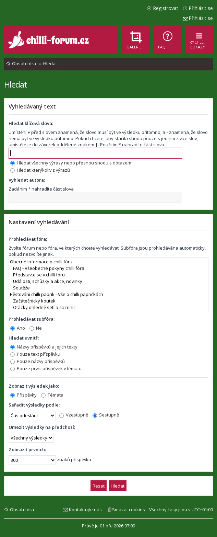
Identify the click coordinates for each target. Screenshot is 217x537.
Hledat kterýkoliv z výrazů (40, 170)
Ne (35, 328)
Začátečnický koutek (108, 301)
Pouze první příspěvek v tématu (46, 368)
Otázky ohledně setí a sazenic (108, 307)
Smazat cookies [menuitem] (128, 509)
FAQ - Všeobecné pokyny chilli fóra (108, 268)
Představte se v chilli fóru (108, 275)
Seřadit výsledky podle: (34, 405)
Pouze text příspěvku (35, 354)
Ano (17, 328)
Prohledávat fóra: (28, 239)
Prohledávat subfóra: (32, 319)
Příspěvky (23, 395)
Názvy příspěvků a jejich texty (43, 347)
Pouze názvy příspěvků (37, 361)
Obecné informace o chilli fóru (108, 262)
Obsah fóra (22, 509)
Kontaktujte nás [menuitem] (85, 509)
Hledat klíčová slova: (31, 123)
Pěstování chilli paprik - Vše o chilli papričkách (108, 294)
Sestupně (106, 415)
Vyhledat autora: (27, 180)
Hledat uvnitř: (24, 338)
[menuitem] (167, 40)
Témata (52, 395)
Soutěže (108, 288)
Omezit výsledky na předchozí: (42, 427)
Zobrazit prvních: (27, 449)
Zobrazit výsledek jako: (34, 386)
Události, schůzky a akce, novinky (108, 281)
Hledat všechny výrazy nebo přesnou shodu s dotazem (70, 163)
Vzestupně (73, 415)
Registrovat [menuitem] (165, 8)
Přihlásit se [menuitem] (201, 8)
